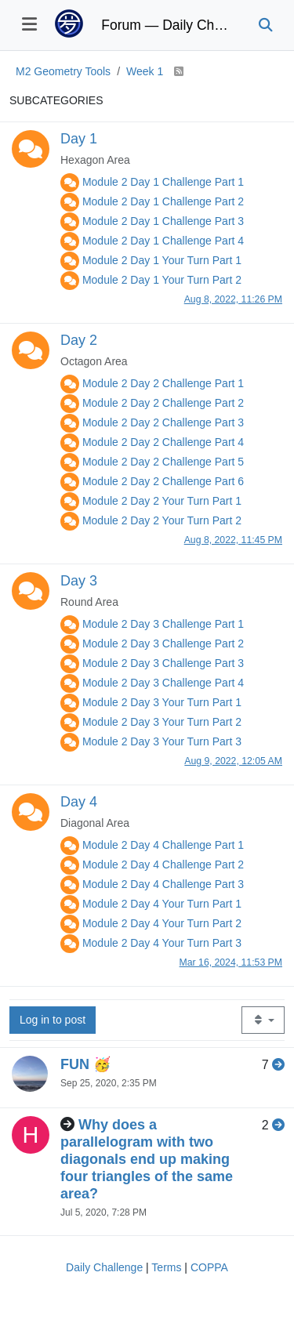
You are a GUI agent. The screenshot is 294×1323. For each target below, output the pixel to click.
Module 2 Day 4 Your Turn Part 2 (161, 923)
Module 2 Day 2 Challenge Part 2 (163, 403)
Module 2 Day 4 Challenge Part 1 (163, 845)
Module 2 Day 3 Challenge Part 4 (163, 682)
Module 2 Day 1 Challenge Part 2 (163, 201)
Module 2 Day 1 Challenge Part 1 (163, 182)
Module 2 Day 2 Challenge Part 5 (163, 461)
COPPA (209, 1267)
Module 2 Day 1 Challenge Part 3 (163, 221)
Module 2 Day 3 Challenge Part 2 (163, 643)
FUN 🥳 (85, 1064)
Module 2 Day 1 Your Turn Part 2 (161, 280)
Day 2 (78, 340)
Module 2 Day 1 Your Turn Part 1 (161, 260)
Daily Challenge (104, 1267)
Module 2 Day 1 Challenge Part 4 (163, 240)
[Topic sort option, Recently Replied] (263, 1020)
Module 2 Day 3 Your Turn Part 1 (161, 702)
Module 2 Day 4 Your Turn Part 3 (161, 943)
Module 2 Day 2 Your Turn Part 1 (161, 501)
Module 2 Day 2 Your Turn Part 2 (161, 520)
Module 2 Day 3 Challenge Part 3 (163, 663)
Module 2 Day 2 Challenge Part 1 (163, 383)
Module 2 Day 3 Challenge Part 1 (163, 624)
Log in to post (52, 1019)
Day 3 (78, 581)
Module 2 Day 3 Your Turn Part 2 (161, 722)
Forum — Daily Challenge (167, 25)
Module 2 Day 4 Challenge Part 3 (163, 884)
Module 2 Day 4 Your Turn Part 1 (161, 903)
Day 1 (78, 139)
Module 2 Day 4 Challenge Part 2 (163, 864)
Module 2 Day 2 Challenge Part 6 (163, 481)
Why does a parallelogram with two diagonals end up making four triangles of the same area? (146, 1159)
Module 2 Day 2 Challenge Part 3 (163, 422)
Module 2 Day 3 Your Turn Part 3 (161, 741)
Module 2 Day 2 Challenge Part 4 (163, 442)
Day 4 (78, 802)
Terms (166, 1267)
